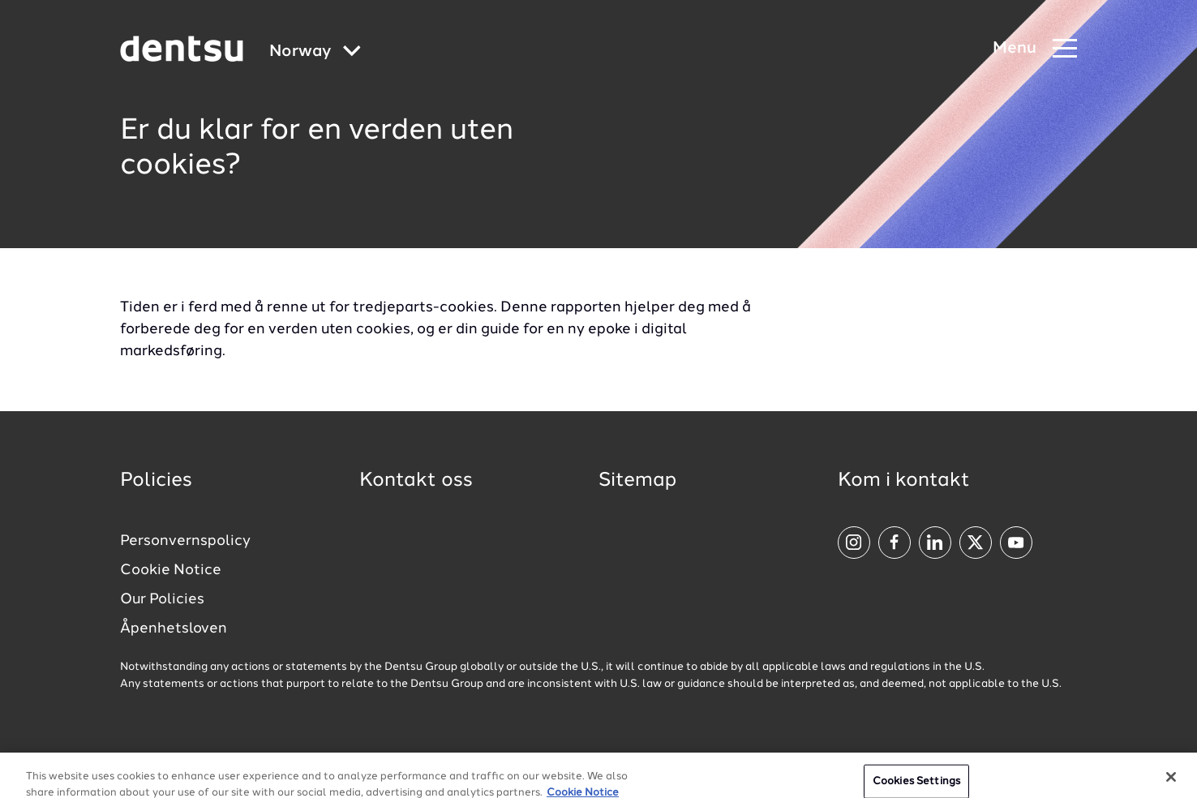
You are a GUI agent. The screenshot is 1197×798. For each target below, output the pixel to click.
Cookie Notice (170, 570)
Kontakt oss (416, 481)
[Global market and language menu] (315, 52)
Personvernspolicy (185, 541)
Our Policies (162, 599)
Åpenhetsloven (173, 628)
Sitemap (637, 481)
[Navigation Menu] (1035, 49)
